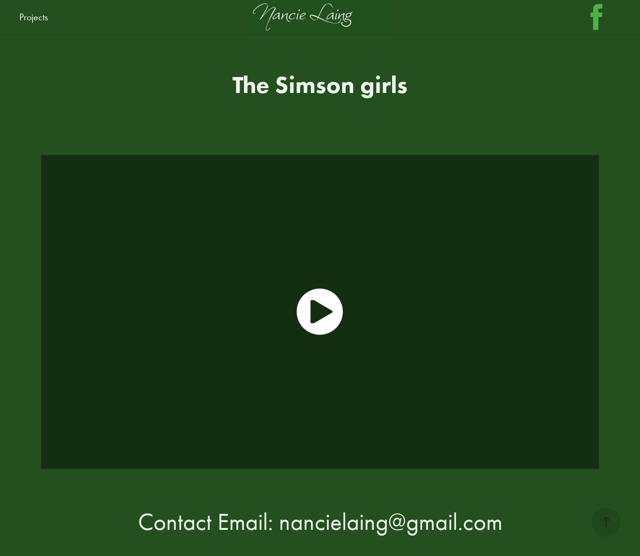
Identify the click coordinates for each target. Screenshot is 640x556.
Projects (33, 17)
